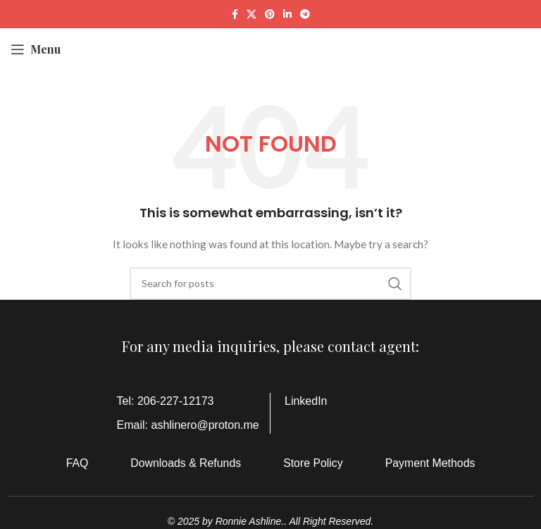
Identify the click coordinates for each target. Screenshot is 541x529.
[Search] (270, 283)
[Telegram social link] (305, 14)
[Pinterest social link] (270, 14)
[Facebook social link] (235, 14)
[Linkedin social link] (287, 14)
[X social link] (251, 14)
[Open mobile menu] (36, 49)
